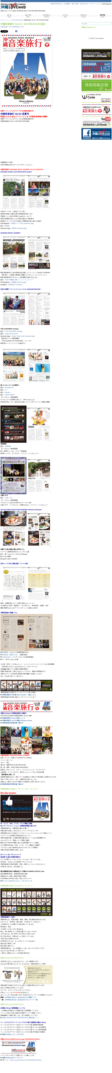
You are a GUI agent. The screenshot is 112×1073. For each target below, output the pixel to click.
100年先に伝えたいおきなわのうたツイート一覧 (21, 1000)
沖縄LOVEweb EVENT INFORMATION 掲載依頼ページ (20, 1017)
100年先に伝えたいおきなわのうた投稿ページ (20, 997)
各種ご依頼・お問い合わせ (80, 4)
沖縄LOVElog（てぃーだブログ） (13, 1034)
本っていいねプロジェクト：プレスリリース (17, 881)
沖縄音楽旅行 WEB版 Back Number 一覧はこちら (19, 695)
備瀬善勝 (5, 652)
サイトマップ (94, 4)
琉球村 (7, 226)
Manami (7, 392)
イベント (8, 20)
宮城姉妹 (8, 446)
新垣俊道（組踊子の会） (10, 655)
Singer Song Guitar (11, 334)
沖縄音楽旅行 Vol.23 (18, 26)
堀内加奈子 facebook (15, 284)
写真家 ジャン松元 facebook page (22, 223)
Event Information (17, 20)
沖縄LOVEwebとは (56, 4)
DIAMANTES (9, 387)
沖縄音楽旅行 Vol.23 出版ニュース (13, 718)
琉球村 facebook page (19, 228)
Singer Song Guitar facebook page (23, 336)
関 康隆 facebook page (18, 282)
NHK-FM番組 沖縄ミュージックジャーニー (19, 280)
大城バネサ (8, 498)
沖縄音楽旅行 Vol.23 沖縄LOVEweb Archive (17, 720)
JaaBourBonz (6, 657)
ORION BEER (9, 395)
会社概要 (67, 4)
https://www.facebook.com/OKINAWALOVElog (25, 1060)
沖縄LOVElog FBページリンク (12, 1058)
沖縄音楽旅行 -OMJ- (6, 26)
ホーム (2, 20)
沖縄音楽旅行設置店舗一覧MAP (12, 723)
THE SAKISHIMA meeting (13, 331)
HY (6, 390)
